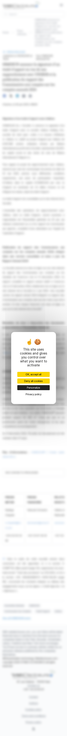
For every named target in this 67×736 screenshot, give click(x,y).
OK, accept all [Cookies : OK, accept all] (33, 374)
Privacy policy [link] (33, 394)
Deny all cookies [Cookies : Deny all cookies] (33, 381)
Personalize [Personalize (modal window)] (33, 387)
